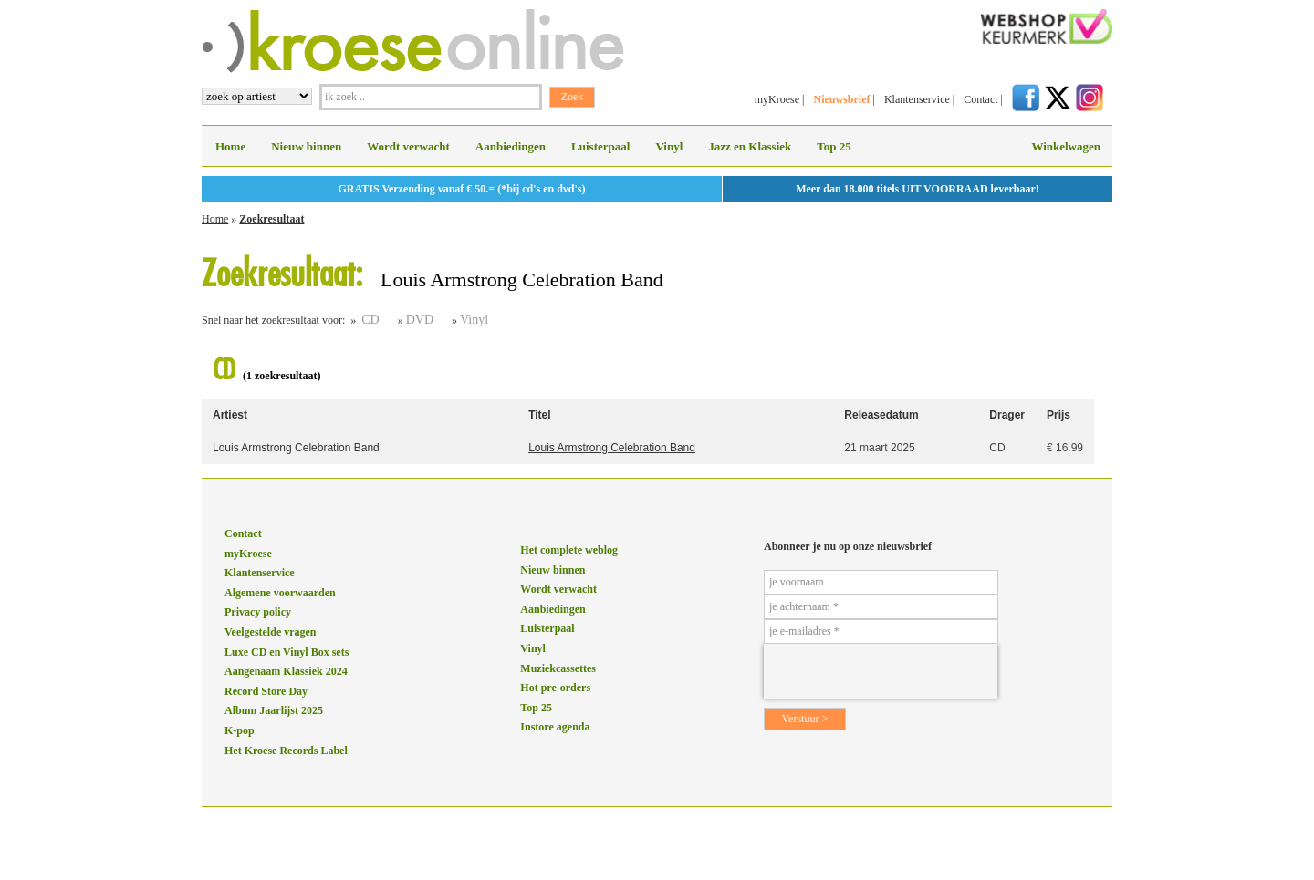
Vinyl (669, 146)
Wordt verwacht (408, 146)
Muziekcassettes (558, 668)
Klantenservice (917, 99)
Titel (539, 415)
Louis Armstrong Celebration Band (296, 447)
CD (370, 319)
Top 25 (833, 146)
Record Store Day (266, 691)
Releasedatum (881, 415)
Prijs (1058, 415)
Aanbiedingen (510, 146)
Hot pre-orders (555, 687)
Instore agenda (554, 726)
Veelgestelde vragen (270, 632)
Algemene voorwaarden (280, 592)
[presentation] (880, 671)
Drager (1007, 415)
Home (230, 146)
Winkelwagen (1065, 146)
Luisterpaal (600, 146)
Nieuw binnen (306, 146)
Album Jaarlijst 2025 (273, 710)
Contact (980, 99)
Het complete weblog (569, 550)
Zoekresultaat (271, 218)
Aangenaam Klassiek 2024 (286, 671)
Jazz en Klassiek (749, 146)
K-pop (239, 730)
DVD (419, 319)
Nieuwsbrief (841, 99)
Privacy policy (257, 612)
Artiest (230, 415)
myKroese (777, 99)
